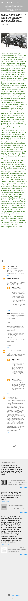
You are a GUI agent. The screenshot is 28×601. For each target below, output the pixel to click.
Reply (8, 275)
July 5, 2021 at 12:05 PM (13, 268)
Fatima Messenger (12, 397)
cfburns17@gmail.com (13, 266)
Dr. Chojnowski (15, 287)
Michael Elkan (17, 598)
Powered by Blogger (14, 595)
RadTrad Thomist (14, 2)
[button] (26, 14)
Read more (23, 487)
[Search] (26, 3)
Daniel (8, 350)
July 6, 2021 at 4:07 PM (17, 360)
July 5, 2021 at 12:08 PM (13, 280)
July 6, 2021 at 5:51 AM (19, 313)
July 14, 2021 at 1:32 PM (13, 398)
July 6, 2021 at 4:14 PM (17, 288)
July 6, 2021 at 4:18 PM (17, 380)
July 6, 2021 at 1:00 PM (16, 350)
